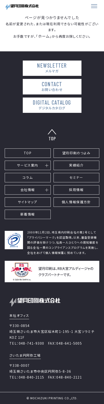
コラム (28, 177)
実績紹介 (76, 165)
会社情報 (27, 189)
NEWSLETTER (52, 67)
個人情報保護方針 (76, 202)
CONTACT (52, 86)
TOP (28, 153)
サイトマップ (27, 202)
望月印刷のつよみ (76, 153)
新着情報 (27, 214)
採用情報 (76, 189)
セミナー (76, 177)
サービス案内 (27, 165)
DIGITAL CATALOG (52, 104)
